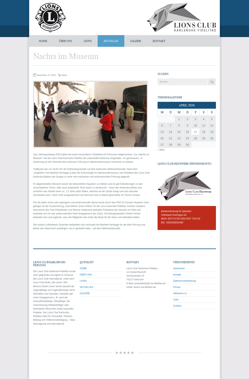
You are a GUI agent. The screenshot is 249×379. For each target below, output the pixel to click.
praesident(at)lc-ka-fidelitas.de (150, 283)
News (64, 75)
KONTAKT (159, 41)
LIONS (88, 41)
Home (43, 41)
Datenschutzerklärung (184, 281)
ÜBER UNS (65, 41)
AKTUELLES (110, 41)
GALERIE (135, 41)
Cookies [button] (177, 305)
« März (161, 149)
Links (176, 299)
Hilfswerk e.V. (180, 293)
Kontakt (177, 274)
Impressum (179, 268)
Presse (176, 287)
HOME (83, 268)
